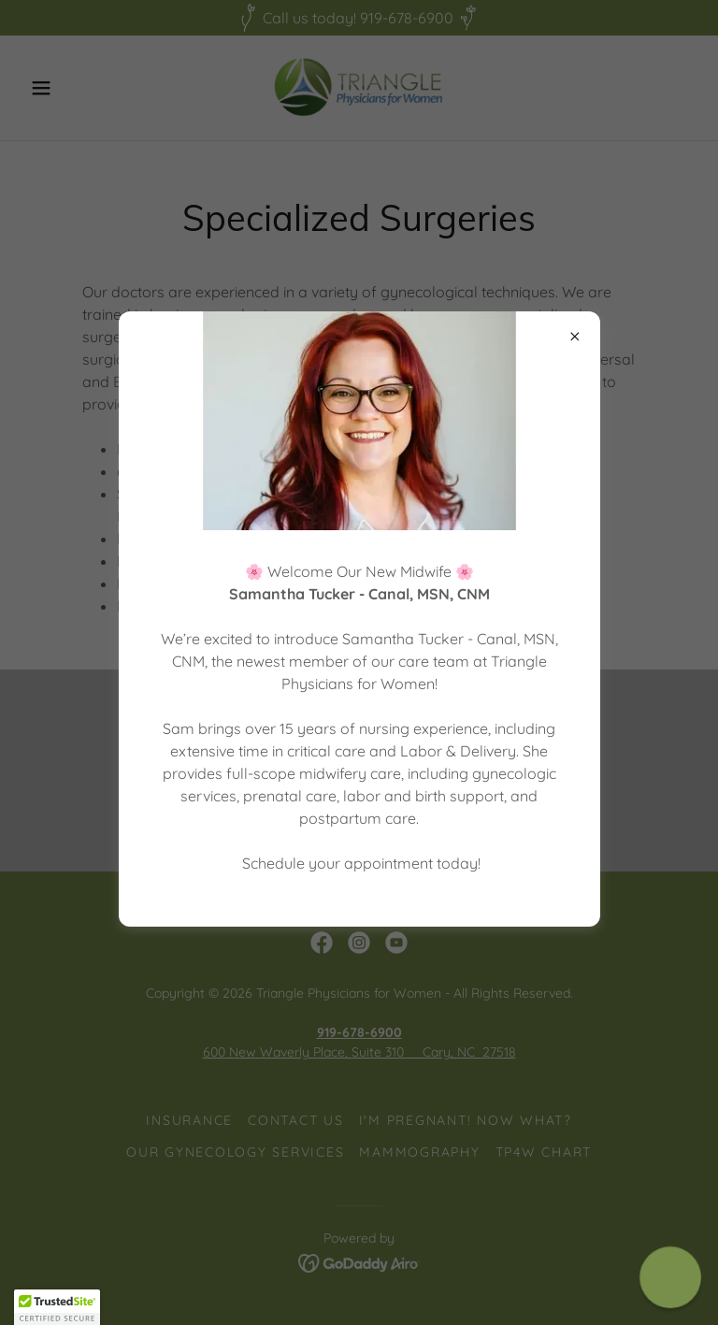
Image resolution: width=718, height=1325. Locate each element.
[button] (57, 1307)
